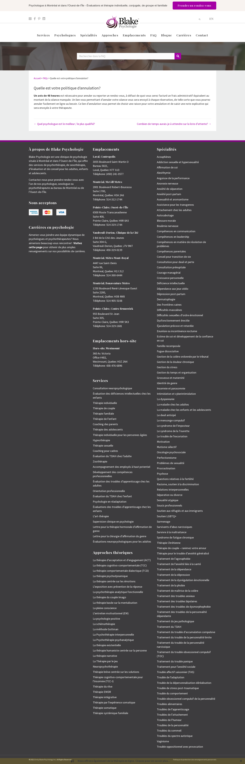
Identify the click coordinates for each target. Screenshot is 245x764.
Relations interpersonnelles (173, 489)
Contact (202, 35)
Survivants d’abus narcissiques (174, 527)
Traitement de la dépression (173, 575)
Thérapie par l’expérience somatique (114, 702)
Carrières (183, 35)
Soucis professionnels (169, 505)
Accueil (37, 78)
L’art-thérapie (101, 516)
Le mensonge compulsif (171, 420)
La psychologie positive (106, 618)
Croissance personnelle (170, 278)
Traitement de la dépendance (174, 569)
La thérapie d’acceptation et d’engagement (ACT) (122, 560)
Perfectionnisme (166, 457)
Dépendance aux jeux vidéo (172, 288)
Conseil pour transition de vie (174, 256)
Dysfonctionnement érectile (173, 320)
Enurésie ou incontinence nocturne (177, 331)
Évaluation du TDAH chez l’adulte (112, 456)
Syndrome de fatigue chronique (175, 537)
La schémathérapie (104, 624)
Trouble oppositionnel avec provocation (180, 746)
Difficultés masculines (169, 310)
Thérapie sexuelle (103, 445)
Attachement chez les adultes (174, 210)
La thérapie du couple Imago (109, 597)
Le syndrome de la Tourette (173, 431)
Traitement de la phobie (171, 585)
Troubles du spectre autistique (174, 736)
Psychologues (65, 35)
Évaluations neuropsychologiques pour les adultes (122, 541)
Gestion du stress (167, 367)
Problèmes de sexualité (170, 463)
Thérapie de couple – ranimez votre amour (181, 548)
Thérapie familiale (103, 413)
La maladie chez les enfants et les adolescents (184, 410)
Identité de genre (167, 383)
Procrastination (166, 468)
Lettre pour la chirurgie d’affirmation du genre (119, 536)
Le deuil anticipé (166, 415)
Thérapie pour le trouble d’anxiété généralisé (183, 553)
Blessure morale (166, 220)
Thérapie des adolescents (108, 429)
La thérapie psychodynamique (110, 576)
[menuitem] (211, 18)
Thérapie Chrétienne (168, 543)
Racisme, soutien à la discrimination (178, 484)
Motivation (163, 441)
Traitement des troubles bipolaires (177, 601)
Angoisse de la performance (173, 178)
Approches (110, 35)
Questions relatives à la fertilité (175, 479)
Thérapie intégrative (105, 697)
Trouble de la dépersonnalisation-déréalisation (184, 683)
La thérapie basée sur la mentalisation (115, 602)
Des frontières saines (169, 304)
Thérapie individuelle (105, 403)
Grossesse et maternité (170, 378)
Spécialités (88, 35)
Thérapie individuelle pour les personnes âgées (120, 435)
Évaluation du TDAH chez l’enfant (112, 496)
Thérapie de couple (104, 408)
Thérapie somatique (104, 708)
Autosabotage (165, 215)
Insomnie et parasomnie (171, 388)
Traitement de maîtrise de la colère (177, 590)
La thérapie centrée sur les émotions (114, 581)
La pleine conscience (105, 608)
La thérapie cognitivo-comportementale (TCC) (120, 565)
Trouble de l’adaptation (170, 677)
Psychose (162, 473)
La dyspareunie (165, 399)
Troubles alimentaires (169, 704)
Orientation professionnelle (109, 491)
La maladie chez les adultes (173, 404)
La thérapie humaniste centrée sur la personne (120, 650)
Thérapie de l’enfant (104, 419)
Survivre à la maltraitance (171, 532)
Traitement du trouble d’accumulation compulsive (186, 632)
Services (43, 35)
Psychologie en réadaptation (109, 501)
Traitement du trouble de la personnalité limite (184, 637)
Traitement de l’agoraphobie (173, 558)
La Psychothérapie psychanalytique (113, 640)
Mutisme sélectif (167, 447)
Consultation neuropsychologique (112, 388)
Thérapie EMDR (102, 692)
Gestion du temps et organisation (176, 372)
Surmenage (163, 521)
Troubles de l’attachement (172, 714)
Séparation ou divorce (169, 495)
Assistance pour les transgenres (175, 204)
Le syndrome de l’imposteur (173, 425)
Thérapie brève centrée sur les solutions (116, 672)
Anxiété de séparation (169, 189)
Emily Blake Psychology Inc (45, 759)
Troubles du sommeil (169, 730)
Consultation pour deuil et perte (175, 262)
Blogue (166, 35)
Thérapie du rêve (102, 686)
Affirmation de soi (167, 167)
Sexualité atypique (167, 500)
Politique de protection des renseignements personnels (194, 759)
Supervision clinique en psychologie (113, 521)
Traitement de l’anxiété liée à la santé (179, 564)
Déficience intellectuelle (171, 283)
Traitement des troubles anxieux (176, 596)
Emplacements (134, 35)
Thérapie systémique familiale (110, 713)
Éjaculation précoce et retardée (175, 326)
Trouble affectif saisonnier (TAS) (175, 672)
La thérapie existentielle (107, 645)
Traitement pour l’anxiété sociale (176, 666)
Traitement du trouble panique (175, 661)
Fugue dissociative (168, 351)
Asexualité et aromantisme (172, 199)
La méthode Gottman (105, 629)
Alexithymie (163, 172)
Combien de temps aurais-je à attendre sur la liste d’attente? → (174, 124)
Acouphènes (164, 157)
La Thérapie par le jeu (105, 661)
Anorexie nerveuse (167, 183)
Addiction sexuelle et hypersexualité (178, 162)
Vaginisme (163, 741)
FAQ (153, 35)
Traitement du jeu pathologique (175, 621)
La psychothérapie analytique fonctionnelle (118, 592)
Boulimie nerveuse (167, 226)
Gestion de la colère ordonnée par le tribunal (182, 356)
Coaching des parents (105, 424)
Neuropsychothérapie (105, 666)
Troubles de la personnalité (172, 725)
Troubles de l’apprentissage (173, 709)
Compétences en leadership (173, 236)
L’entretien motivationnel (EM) (111, 613)
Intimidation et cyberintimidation (176, 394)
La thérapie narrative (105, 656)
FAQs (45, 78)
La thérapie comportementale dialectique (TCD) (121, 570)
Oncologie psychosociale (171, 452)
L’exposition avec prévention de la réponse (117, 586)
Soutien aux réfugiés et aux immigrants (180, 511)
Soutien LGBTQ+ (166, 516)
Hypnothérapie (101, 440)
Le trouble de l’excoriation (172, 436)
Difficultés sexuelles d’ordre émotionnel (180, 315)
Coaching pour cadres (105, 451)
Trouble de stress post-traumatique (178, 688)
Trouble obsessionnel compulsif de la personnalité (186, 698)
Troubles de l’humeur (169, 720)
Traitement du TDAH (169, 627)
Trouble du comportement (172, 693)
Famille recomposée (168, 346)
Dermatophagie (166, 299)
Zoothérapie (100, 461)
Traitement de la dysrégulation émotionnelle (183, 580)
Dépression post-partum (171, 294)
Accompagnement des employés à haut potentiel (121, 467)
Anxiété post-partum (169, 194)
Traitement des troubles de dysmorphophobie (184, 606)
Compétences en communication (176, 231)
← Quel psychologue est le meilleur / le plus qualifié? (64, 124)
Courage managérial (168, 272)
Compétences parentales (171, 251)
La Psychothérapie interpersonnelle (113, 634)
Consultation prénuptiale (171, 267)
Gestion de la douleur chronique (175, 362)
